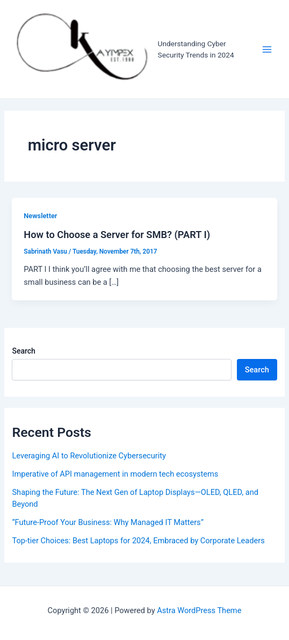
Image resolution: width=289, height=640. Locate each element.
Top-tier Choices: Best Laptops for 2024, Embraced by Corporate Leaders (138, 540)
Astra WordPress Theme (199, 610)
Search (23, 351)
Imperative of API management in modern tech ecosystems (115, 474)
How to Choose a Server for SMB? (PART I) (117, 234)
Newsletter (40, 216)
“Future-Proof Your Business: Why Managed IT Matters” (107, 522)
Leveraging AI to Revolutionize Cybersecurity (88, 456)
